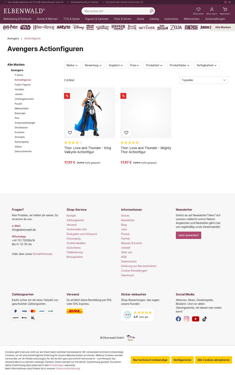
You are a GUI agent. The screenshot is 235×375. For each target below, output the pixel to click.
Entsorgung (74, 238)
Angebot (116, 65)
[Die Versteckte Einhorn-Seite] (130, 337)
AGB (123, 256)
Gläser (18, 146)
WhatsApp (19, 236)
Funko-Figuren (23, 84)
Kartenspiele (22, 141)
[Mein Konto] (211, 11)
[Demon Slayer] (132, 27)
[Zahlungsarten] (35, 315)
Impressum (127, 275)
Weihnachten (21, 108)
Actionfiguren (23, 79)
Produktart (154, 65)
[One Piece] (191, 27)
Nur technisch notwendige (150, 359)
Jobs (124, 229)
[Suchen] (151, 11)
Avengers (17, 70)
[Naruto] (63, 27)
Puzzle (18, 103)
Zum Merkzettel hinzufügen (70, 132)
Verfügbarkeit (207, 65)
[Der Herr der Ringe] (44, 27)
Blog (124, 224)
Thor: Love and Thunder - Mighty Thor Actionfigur (146, 150)
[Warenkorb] (224, 11)
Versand (72, 224)
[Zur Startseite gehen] (24, 10)
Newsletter (128, 220)
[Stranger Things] (118, 27)
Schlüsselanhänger (25, 122)
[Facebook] (178, 318)
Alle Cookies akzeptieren (214, 359)
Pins (17, 118)
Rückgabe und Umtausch (82, 233)
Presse (125, 233)
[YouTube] (195, 318)
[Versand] (90, 311)
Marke (72, 65)
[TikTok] (204, 318)
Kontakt (71, 215)
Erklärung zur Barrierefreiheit (138, 266)
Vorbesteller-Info (77, 229)
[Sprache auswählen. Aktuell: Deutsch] (227, 2)
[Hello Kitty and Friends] (90, 27)
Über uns (126, 252)
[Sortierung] (204, 80)
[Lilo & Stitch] (162, 27)
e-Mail (16, 225)
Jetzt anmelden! (188, 235)
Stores (125, 215)
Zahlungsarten (75, 220)
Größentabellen (76, 243)
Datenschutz (129, 261)
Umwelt (125, 247)
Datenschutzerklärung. (68, 368)
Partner (125, 238)
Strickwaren (21, 127)
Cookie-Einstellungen (134, 270)
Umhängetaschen (24, 99)
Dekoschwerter (23, 151)
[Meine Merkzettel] (198, 11)
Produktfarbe (180, 65)
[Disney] (78, 27)
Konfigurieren (182, 359)
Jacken (19, 94)
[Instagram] (186, 318)
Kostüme (19, 132)
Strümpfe (20, 137)
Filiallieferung (75, 252)
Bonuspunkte (75, 256)
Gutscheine (74, 247)
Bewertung (93, 65)
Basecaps (20, 113)
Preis (134, 65)
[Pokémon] (102, 27)
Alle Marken (223, 27)
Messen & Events (131, 243)
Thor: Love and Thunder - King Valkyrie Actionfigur (87, 150)
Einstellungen (56, 365)
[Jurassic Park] (208, 27)
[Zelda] (176, 27)
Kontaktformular (42, 253)
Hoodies (19, 89)
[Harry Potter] (10, 27)
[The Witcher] (147, 27)
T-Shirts (19, 75)
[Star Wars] (25, 27)
